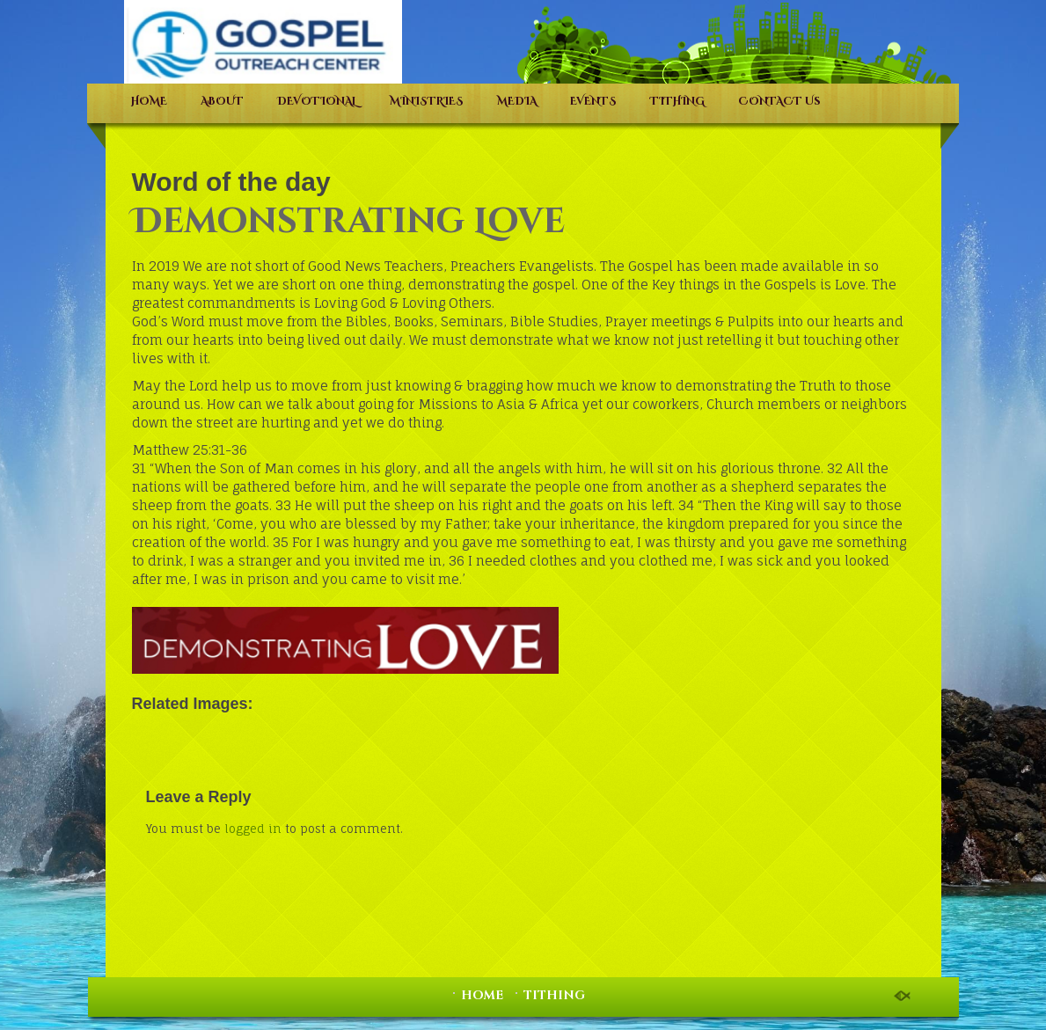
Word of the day (231, 181)
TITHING (677, 101)
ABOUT (222, 101)
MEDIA (517, 101)
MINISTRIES (427, 101)
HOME (149, 101)
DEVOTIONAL (316, 101)
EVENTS (593, 101)
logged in (253, 829)
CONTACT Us (779, 101)
